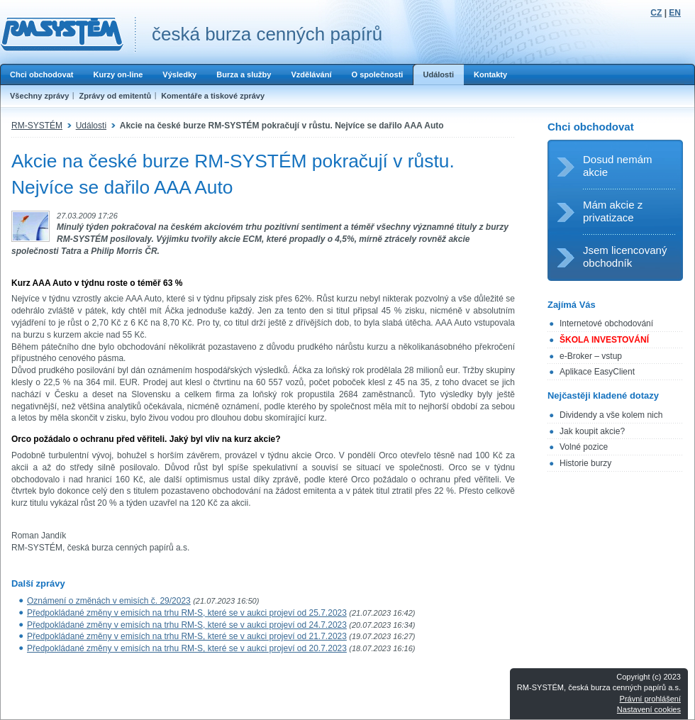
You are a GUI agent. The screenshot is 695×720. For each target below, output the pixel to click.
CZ (656, 13)
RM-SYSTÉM (36, 126)
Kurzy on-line (118, 74)
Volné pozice (584, 447)
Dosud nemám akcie (617, 165)
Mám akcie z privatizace (613, 211)
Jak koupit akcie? (592, 431)
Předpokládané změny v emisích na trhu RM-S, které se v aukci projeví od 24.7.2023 (187, 625)
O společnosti (377, 74)
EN (675, 13)
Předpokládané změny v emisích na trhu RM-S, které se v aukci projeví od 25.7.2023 (187, 613)
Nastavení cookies (649, 709)
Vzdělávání (311, 74)
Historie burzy (585, 463)
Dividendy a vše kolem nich (611, 415)
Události (438, 74)
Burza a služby (243, 74)
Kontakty (490, 74)
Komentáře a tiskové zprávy (213, 96)
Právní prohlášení (650, 698)
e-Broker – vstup (591, 356)
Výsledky (179, 74)
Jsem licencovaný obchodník (625, 256)
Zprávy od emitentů (115, 96)
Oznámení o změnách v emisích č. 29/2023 (109, 601)
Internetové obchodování (606, 323)
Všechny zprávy (39, 96)
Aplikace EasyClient (597, 372)
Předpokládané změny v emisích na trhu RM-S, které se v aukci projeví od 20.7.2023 (187, 648)
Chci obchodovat (41, 74)
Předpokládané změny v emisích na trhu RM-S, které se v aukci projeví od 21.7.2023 (187, 636)
